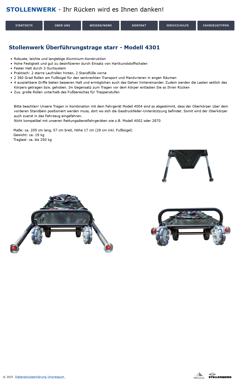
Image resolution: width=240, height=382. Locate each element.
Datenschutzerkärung (30, 377)
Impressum (56, 377)
